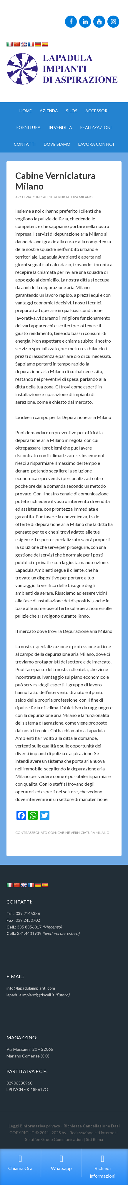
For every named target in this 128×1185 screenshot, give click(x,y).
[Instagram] (113, 22)
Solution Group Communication (54, 1139)
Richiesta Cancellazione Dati (92, 1125)
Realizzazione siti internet (92, 1132)
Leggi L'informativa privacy (34, 1125)
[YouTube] (99, 22)
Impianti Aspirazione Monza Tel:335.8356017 (64, 10)
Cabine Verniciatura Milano (67, 197)
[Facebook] (71, 22)
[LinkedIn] (85, 22)
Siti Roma (94, 1139)
